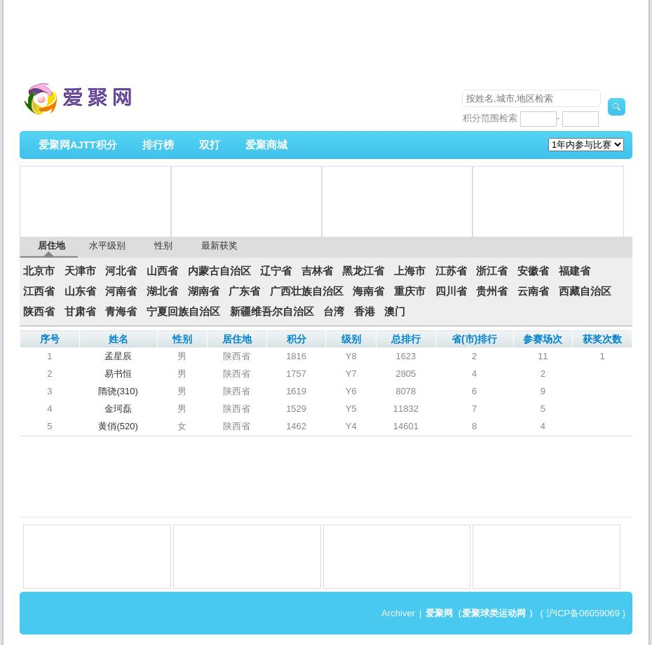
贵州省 (492, 291)
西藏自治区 (585, 291)
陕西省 (39, 311)
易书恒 (118, 373)
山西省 (162, 271)
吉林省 (317, 271)
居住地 (51, 245)
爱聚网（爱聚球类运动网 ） (482, 613)
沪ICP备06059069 (583, 613)
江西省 (39, 291)
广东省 (244, 291)
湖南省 (203, 291)
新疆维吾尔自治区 (272, 311)
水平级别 (107, 245)
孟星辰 (118, 356)
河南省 (121, 291)
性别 (163, 245)
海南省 (368, 291)
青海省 (121, 311)
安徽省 (533, 271)
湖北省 (162, 291)
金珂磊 (118, 408)
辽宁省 (276, 271)
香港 (364, 311)
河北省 (121, 271)
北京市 (39, 271)
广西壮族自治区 (307, 291)
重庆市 (410, 291)
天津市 (80, 271)
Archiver (398, 613)
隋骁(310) (117, 391)
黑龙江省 (363, 271)
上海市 (410, 271)
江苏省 (451, 271)
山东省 (80, 291)
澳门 (394, 311)
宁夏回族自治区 (183, 311)
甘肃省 (80, 311)
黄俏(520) (117, 426)
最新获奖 (219, 245)
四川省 (451, 291)
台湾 (333, 311)
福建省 (574, 271)
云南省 (533, 291)
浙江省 (492, 271)
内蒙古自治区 (219, 271)
